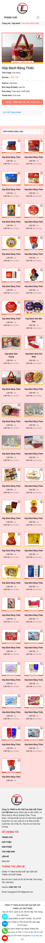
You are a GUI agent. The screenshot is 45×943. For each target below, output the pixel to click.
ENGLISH (6, 861)
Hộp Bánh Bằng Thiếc (33, 486)
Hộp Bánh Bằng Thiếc (11, 157)
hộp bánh (16, 23)
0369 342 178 (19, 102)
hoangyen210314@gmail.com (20, 892)
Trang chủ (6, 23)
